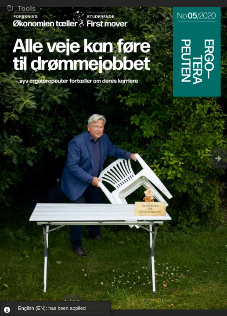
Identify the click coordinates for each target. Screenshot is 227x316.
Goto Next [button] (218, 158)
